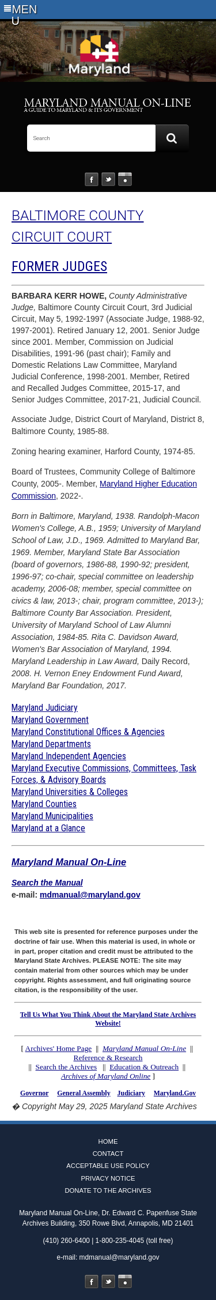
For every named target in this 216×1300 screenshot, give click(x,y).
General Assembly (83, 1093)
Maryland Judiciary (45, 707)
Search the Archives (66, 1066)
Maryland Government (50, 719)
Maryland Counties (44, 803)
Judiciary (131, 1093)
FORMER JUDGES (59, 266)
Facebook (91, 179)
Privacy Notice (108, 1178)
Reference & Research (108, 1057)
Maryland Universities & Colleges (70, 791)
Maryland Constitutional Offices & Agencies (88, 731)
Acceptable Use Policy (107, 1165)
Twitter (108, 179)
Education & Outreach (144, 1066)
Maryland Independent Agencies (69, 756)
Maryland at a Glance (48, 828)
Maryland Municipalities (52, 816)
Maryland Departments (51, 743)
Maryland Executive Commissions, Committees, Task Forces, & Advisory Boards (104, 774)
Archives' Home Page (58, 1048)
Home (108, 1141)
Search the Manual (47, 882)
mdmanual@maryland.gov (90, 894)
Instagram (125, 179)
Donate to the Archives (108, 1190)
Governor (34, 1093)
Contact (108, 1153)
